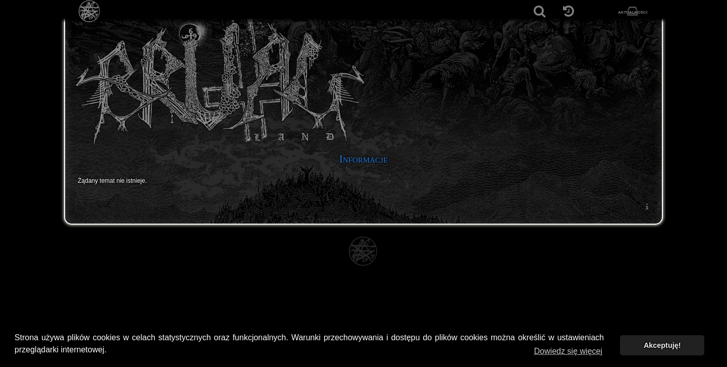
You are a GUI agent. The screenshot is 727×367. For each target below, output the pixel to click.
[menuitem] (646, 206)
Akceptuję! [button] (662, 345)
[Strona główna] (90, 11)
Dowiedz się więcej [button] (568, 351)
